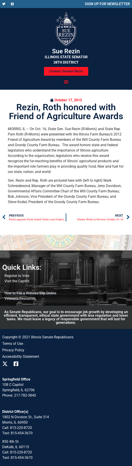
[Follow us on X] (4, 4)
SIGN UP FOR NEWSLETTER (107, 4)
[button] (66, 81)
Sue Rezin (66, 51)
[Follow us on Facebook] (13, 4)
